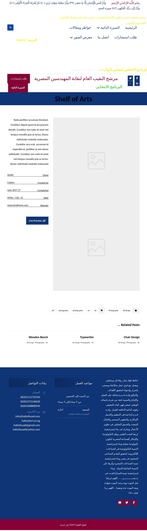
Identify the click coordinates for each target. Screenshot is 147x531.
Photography (113, 311)
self (52, 311)
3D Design (126, 311)
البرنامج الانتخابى (109, 87)
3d (95, 311)
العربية (32, 40)
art (89, 311)
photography (63, 311)
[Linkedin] (137, 84)
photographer (78, 311)
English (21, 40)
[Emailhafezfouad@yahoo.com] (120, 503)
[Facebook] (137, 78)
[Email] (130, 84)
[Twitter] (130, 78)
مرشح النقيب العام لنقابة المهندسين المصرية (76, 79)
